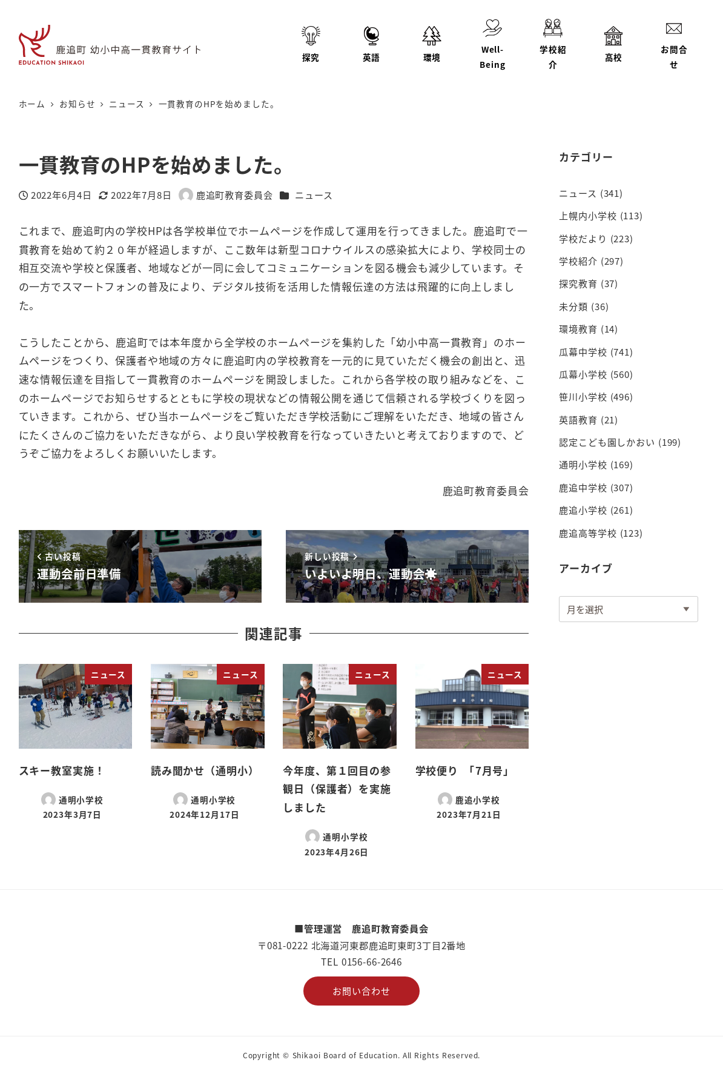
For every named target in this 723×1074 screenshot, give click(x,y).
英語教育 (578, 419)
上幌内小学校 (587, 215)
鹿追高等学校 (587, 532)
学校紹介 (578, 260)
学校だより (583, 238)
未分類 (573, 306)
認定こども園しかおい (607, 441)
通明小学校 (583, 464)
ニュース (313, 194)
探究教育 (578, 283)
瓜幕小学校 (583, 373)
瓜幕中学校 (583, 351)
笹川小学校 (583, 396)
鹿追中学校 (583, 487)
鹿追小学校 (583, 509)
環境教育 (578, 328)
